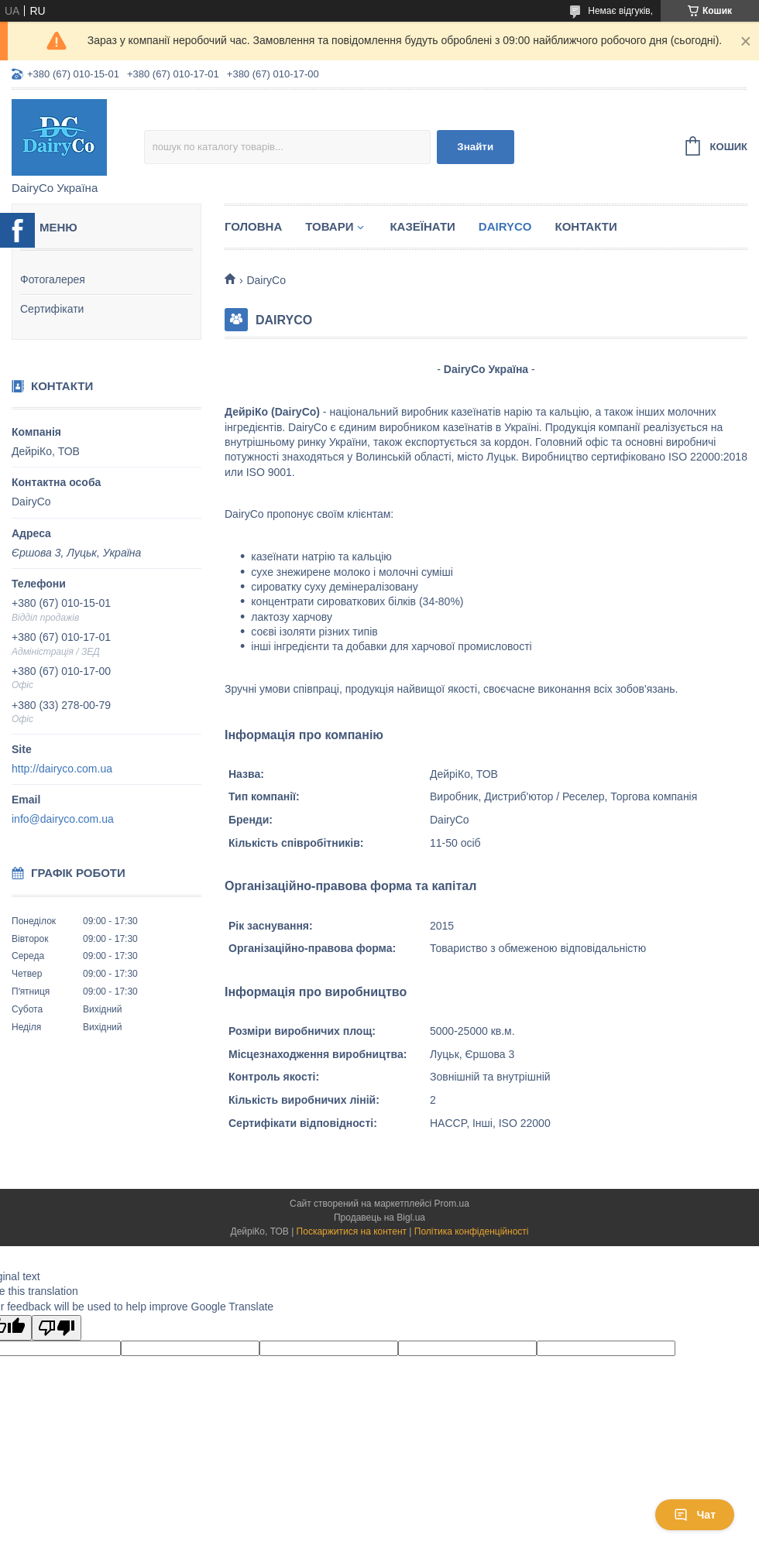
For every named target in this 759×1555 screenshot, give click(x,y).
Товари (329, 226)
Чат (695, 1515)
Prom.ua (451, 1203)
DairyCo (505, 226)
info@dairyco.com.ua (63, 819)
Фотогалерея (52, 279)
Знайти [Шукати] (475, 146)
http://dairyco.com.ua (62, 768)
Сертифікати (52, 309)
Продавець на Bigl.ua (379, 1217)
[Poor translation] (56, 1328)
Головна (253, 226)
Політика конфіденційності (471, 1231)
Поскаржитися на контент (352, 1231)
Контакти (585, 226)
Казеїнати (422, 226)
